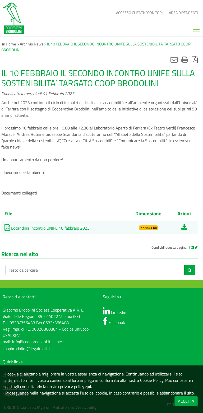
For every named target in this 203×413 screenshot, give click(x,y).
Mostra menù (196, 29)
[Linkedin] (192, 247)
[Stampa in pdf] (195, 59)
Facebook (114, 321)
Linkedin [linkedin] (114, 311)
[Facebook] (189, 247)
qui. (88, 386)
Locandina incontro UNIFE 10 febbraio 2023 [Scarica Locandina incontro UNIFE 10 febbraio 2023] (47, 228)
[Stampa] (184, 59)
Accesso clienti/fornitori (139, 12)
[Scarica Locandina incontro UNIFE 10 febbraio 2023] (184, 228)
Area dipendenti (183, 12)
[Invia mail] (174, 59)
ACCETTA (186, 401)
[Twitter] (196, 247)
